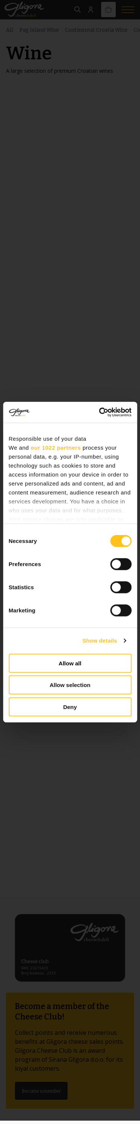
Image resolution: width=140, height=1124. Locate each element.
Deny (70, 706)
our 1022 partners (56, 447)
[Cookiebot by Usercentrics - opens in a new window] (99, 412)
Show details (100, 640)
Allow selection (70, 685)
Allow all (70, 663)
